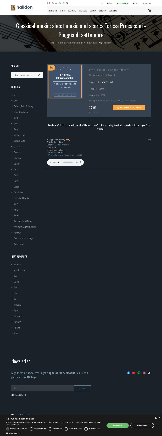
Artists (62, 11)
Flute (15, 123)
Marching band (19, 135)
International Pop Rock (22, 198)
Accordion (17, 264)
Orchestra (17, 304)
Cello (15, 100)
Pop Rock (17, 232)
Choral (16, 169)
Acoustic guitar (19, 270)
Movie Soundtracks (21, 112)
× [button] (159, 418)
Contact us (113, 11)
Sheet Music (83, 11)
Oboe (15, 298)
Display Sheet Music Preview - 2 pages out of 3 (64, 155)
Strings (16, 186)
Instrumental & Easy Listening (25, 226)
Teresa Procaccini (107, 82)
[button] (54, 433)
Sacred (16, 215)
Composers (72, 11)
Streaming (102, 11)
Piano (16, 180)
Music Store (53, 11)
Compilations (18, 192)
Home (52, 43)
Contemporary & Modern (23, 221)
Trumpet (17, 327)
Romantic (17, 158)
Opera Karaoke (19, 244)
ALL (15, 94)
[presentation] (30, 406)
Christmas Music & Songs (23, 238)
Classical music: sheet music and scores (70, 43)
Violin (16, 333)
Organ (16, 117)
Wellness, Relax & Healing (23, 106)
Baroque (17, 152)
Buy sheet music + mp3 (129, 107)
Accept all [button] (117, 425)
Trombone (17, 321)
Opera (16, 129)
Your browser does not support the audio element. (65, 162)
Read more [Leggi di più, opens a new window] (15, 425)
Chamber (17, 163)
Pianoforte (17, 316)
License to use (93, 112)
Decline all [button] (142, 425)
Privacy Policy (27, 415)
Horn (15, 293)
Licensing (93, 11)
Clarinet (16, 281)
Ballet (16, 175)
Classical (17, 146)
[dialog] (81, 425)
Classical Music (19, 140)
